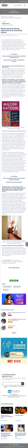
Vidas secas (5, 289)
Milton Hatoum (17, 286)
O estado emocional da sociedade (14, 182)
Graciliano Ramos (7, 286)
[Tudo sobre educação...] (18, 5)
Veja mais (14, 332)
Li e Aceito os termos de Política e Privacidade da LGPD (14, 387)
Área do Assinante (23, 1)
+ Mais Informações (4, 420)
